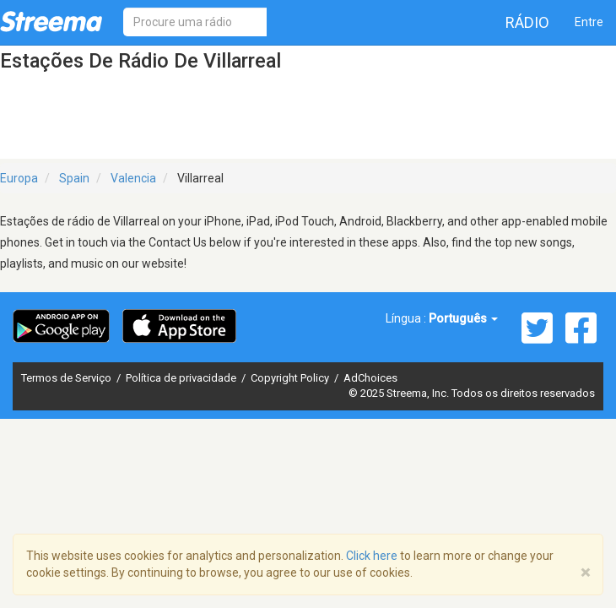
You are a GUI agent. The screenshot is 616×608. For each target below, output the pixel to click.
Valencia (133, 178)
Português (463, 318)
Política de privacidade (182, 378)
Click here (371, 555)
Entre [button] (589, 22)
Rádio (527, 22)
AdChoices (370, 378)
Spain (74, 178)
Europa (19, 178)
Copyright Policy (291, 378)
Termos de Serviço (67, 378)
